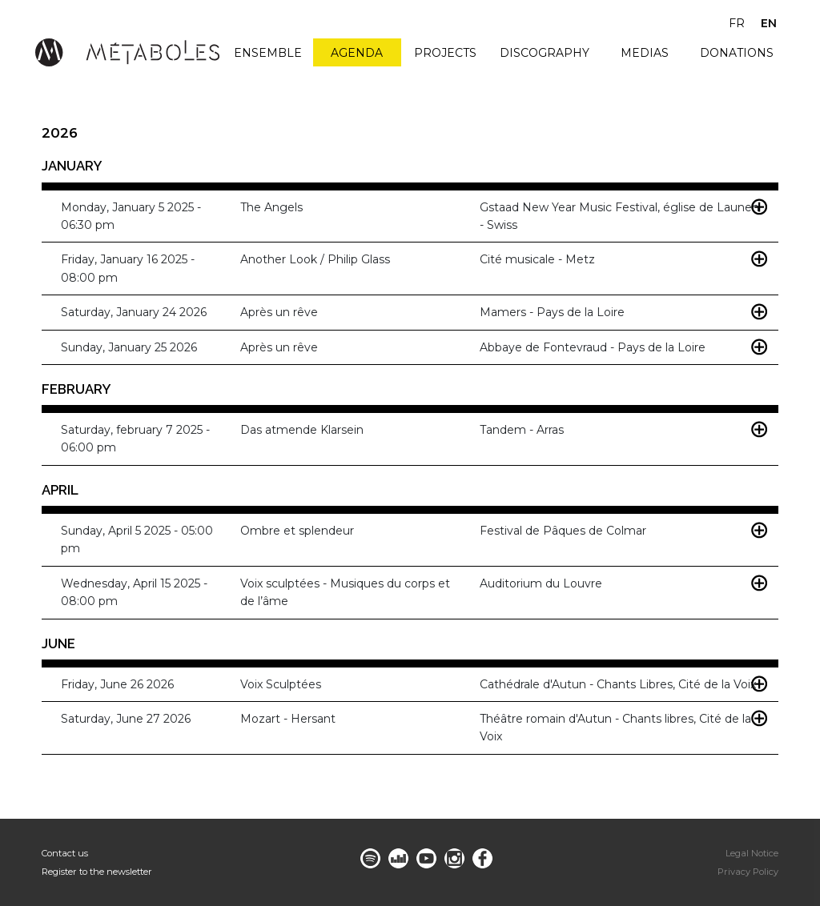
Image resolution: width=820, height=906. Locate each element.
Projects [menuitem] (445, 53)
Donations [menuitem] (737, 53)
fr (737, 23)
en (769, 23)
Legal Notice (752, 853)
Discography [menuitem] (544, 53)
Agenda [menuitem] (357, 53)
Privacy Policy (748, 871)
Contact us (65, 853)
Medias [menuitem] (645, 53)
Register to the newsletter (97, 871)
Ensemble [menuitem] (268, 53)
